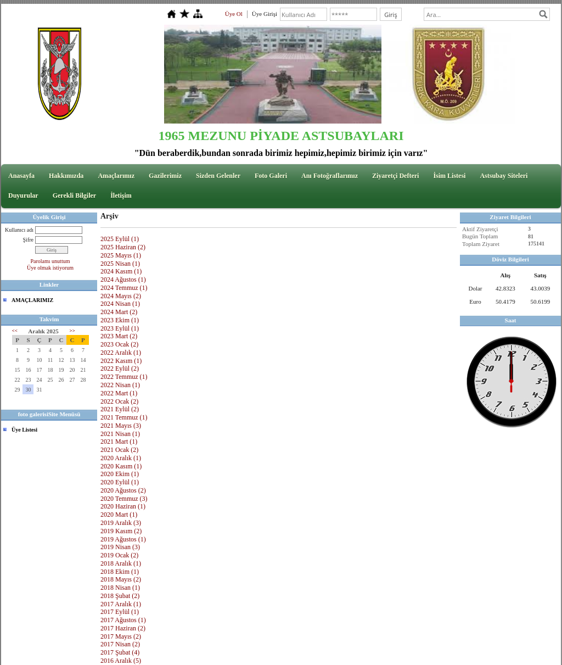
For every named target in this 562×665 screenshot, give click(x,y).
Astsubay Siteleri (503, 176)
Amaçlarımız (116, 176)
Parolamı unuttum (50, 261)
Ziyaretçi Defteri (395, 176)
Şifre (28, 240)
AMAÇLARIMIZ (32, 300)
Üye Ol (234, 13)
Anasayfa (21, 176)
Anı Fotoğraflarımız (329, 176)
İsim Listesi (449, 176)
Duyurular (23, 195)
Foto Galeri (271, 176)
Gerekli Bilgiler (74, 195)
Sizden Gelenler (218, 176)
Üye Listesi (24, 430)
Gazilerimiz (165, 176)
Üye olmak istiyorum (50, 268)
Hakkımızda (66, 176)
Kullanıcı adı (19, 230)
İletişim (121, 195)
